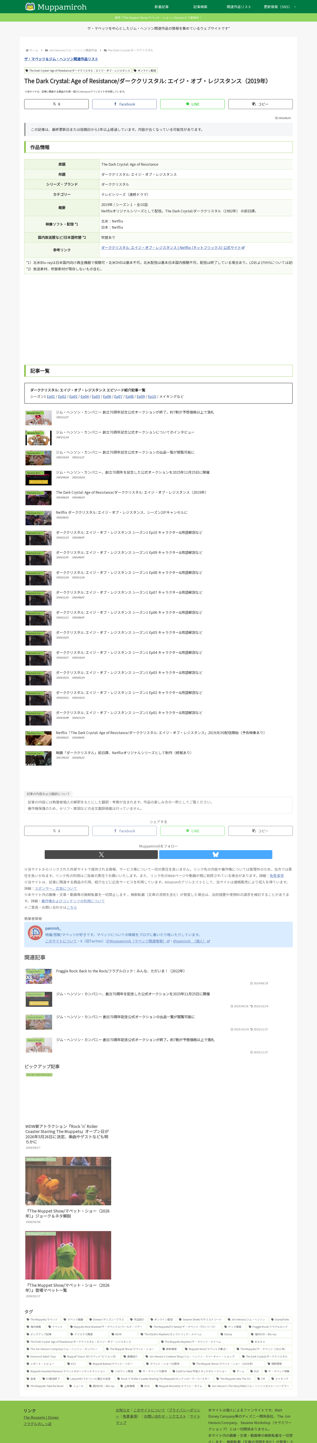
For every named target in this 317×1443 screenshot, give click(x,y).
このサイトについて (149, 1364)
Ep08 (129, 396)
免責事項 (130, 1370)
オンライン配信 (145, 70)
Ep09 (141, 396)
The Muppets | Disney (41, 1371)
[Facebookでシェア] (124, 104)
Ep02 (62, 396)
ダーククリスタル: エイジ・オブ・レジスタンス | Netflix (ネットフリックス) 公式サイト (173, 247)
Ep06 (107, 396)
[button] (260, 104)
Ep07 (118, 396)
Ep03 (73, 396)
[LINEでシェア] (192, 104)
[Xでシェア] (56, 104)
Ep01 (51, 396)
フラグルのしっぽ (37, 1377)
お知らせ (123, 1364)
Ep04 (85, 396)
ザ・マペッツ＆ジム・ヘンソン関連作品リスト (61, 58)
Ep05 (96, 396)
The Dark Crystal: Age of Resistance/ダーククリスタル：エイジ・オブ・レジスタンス (78, 70)
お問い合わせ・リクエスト (165, 1370)
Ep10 (152, 396)
